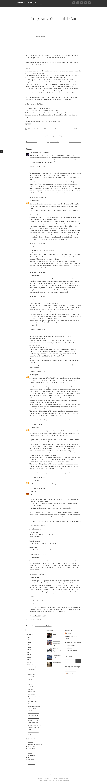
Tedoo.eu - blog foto (72, 650)
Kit (28, 757)
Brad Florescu (38, 129)
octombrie (31, 672)
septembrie (31, 674)
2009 (28, 662)
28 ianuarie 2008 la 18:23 (37, 243)
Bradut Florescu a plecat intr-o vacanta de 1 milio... (34, 708)
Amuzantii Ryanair (33, 701)
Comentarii (69, 672)
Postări (68, 669)
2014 (28, 649)
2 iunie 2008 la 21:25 (36, 600)
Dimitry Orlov (31, 746)
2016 (28, 645)
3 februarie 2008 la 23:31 (37, 424)
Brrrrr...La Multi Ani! (33, 732)
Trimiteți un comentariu (34, 619)
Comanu (30, 750)
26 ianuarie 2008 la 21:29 (37, 166)
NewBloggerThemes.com (63, 780)
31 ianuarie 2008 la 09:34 (37, 272)
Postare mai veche (75, 142)
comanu (32, 480)
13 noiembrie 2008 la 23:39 (38, 616)
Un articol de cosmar (33, 718)
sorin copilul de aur (74, 129)
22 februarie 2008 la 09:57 (37, 574)
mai (29, 684)
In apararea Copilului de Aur (53, 18)
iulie (29, 679)
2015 (28, 647)
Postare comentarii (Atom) (43, 626)
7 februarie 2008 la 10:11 (37, 488)
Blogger (67, 778)
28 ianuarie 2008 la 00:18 (37, 197)
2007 (28, 734)
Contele (30, 753)
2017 (28, 642)
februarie (30, 691)
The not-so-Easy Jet (33, 715)
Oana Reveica (31, 759)
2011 (28, 657)
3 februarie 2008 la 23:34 (37, 477)
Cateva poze (31, 703)
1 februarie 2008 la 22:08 (37, 371)
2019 (28, 637)
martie (30, 689)
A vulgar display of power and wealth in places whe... (34, 727)
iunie (29, 681)
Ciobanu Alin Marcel (36, 152)
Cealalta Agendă (32, 748)
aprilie (30, 686)
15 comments (49, 129)
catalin (31, 201)
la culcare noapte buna (63, 129)
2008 (28, 664)
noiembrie (31, 669)
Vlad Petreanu (31, 764)
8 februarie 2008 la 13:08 (37, 526)
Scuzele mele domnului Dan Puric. (56, 643)
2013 (28, 652)
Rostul (54, 634)
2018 (28, 640)
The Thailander (71, 645)
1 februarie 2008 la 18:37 (37, 329)
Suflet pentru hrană (33, 761)
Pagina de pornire (53, 142)
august (30, 677)
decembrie (31, 667)
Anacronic (30, 742)
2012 (28, 654)
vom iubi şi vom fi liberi (26, 3)
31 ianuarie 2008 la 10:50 (37, 296)
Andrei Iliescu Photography (35, 744)
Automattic (45, 780)
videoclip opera (29, 131)
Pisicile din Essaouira (33, 713)
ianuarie (30, 694)
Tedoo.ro (69, 648)
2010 (28, 659)
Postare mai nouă (31, 142)
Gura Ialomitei (31, 755)
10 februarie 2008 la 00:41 (37, 554)
